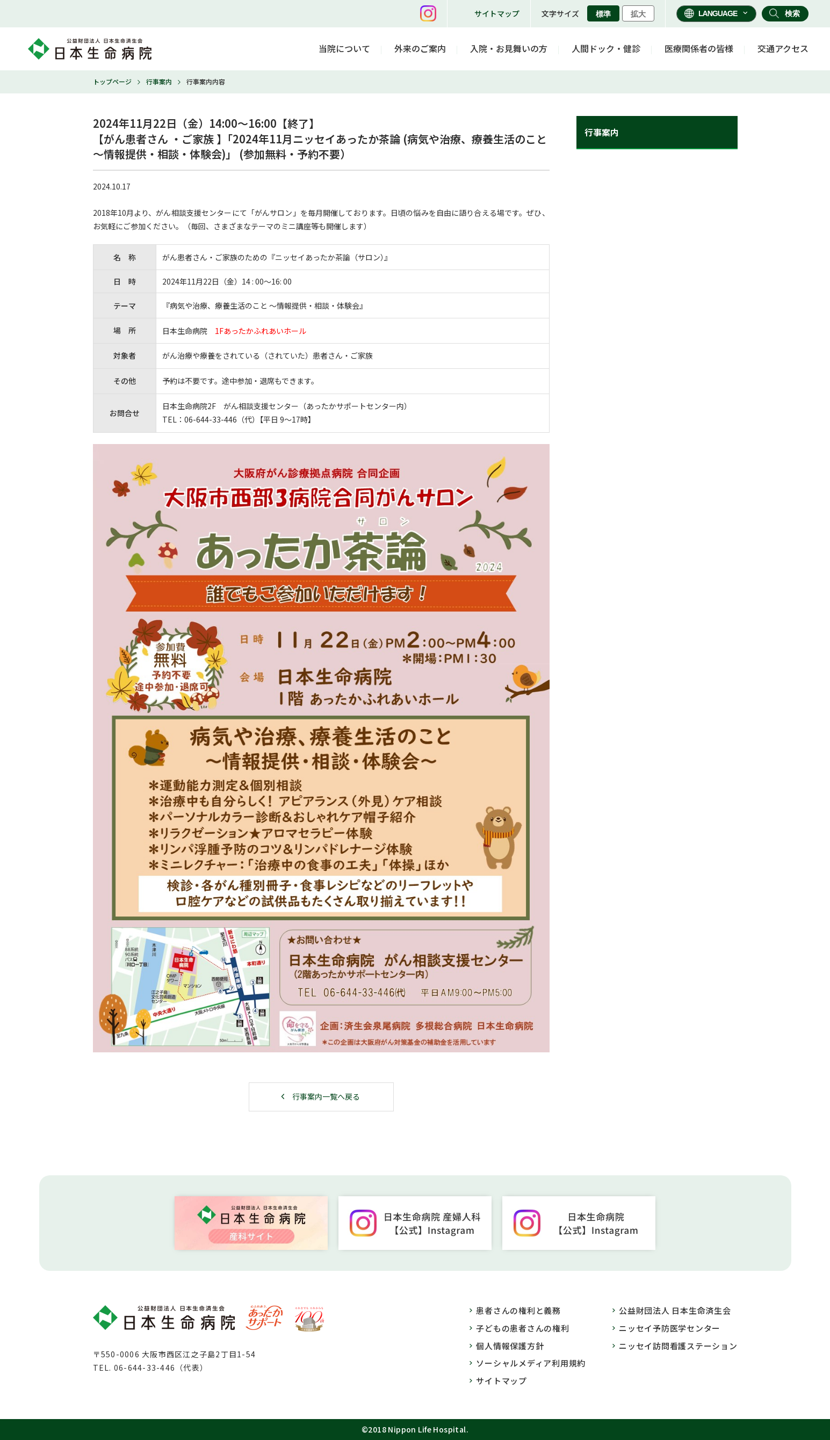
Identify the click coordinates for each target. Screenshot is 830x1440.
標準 (603, 14)
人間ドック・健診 (606, 48)
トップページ (112, 81)
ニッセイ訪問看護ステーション (678, 1345)
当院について (344, 48)
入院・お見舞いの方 (508, 48)
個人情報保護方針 (510, 1345)
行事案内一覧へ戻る (326, 1096)
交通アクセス (783, 48)
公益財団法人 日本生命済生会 (675, 1310)
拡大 (638, 14)
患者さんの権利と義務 (518, 1310)
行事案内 (159, 81)
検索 (792, 13)
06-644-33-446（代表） (161, 1367)
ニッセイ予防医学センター (669, 1328)
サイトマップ (496, 13)
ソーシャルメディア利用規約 (531, 1363)
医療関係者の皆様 (699, 48)
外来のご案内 (420, 48)
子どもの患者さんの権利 (522, 1328)
